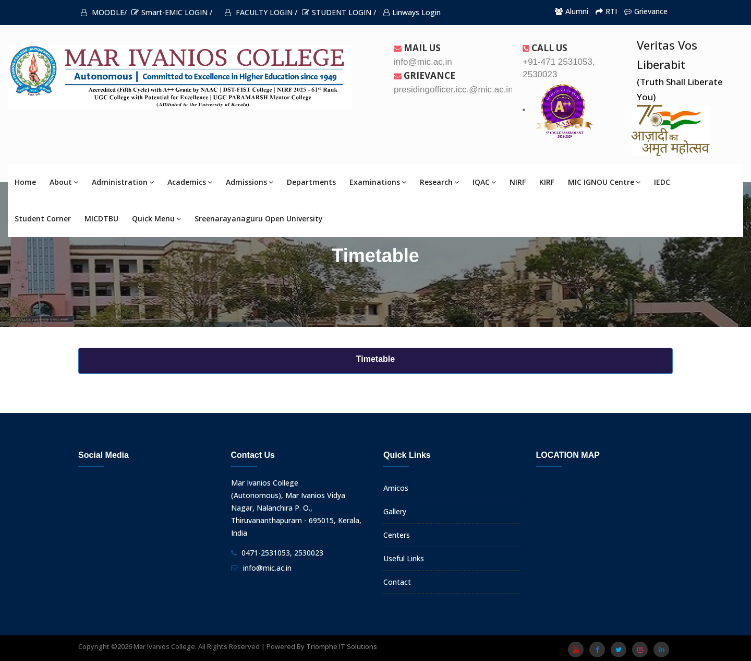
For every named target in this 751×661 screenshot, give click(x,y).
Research (439, 182)
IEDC (662, 182)
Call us (545, 48)
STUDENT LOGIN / (339, 12)
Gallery (394, 511)
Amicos (395, 488)
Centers (396, 535)
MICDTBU (101, 218)
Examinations (377, 182)
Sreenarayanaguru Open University (259, 218)
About (64, 182)
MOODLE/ (104, 12)
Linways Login (412, 12)
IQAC (484, 182)
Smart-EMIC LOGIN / (171, 12)
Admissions (249, 182)
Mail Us (417, 48)
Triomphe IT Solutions (341, 646)
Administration (123, 182)
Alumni (571, 11)
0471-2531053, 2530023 (282, 553)
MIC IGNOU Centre (604, 182)
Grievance (646, 11)
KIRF (546, 182)
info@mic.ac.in (267, 568)
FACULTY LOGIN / (261, 12)
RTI (606, 11)
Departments (311, 182)
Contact (397, 582)
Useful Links (403, 558)
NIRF (518, 182)
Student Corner (43, 218)
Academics (189, 182)
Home (25, 182)
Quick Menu (156, 218)
